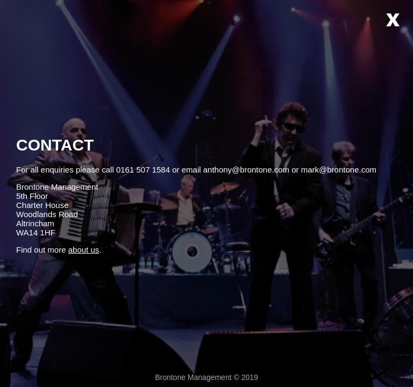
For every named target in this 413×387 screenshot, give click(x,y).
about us (83, 249)
